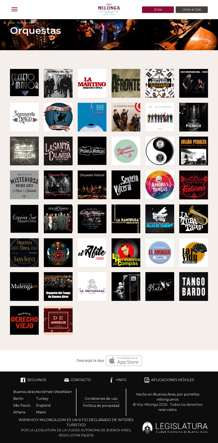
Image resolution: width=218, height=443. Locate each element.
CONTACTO (77, 380)
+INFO (117, 380)
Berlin (18, 399)
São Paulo (21, 405)
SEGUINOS (33, 380)
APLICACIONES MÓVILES (169, 380)
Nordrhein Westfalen (54, 392)
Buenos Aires (24, 392)
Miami (41, 412)
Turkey (42, 399)
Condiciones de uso (101, 399)
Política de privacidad (101, 406)
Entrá (158, 9)
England (43, 405)
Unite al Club (191, 9)
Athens (19, 412)
